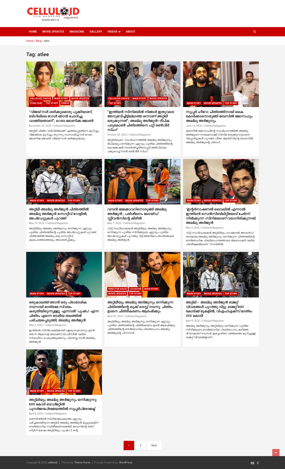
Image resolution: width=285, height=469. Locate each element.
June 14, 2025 (194, 125)
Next (154, 445)
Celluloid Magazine (64, 125)
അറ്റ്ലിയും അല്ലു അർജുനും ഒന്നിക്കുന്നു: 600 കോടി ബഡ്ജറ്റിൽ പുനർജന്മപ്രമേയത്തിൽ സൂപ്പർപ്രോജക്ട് (63, 404)
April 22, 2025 (115, 316)
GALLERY (96, 31)
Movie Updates (80, 98)
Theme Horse (82, 462)
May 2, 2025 (36, 325)
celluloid (52, 462)
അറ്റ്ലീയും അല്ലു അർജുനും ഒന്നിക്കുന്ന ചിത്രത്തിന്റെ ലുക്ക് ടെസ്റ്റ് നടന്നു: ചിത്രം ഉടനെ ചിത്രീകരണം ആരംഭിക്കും (140, 306)
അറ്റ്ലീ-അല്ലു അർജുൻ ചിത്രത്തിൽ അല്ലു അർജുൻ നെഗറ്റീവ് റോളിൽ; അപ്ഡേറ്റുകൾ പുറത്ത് (59, 213)
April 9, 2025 (193, 320)
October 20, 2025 (117, 134)
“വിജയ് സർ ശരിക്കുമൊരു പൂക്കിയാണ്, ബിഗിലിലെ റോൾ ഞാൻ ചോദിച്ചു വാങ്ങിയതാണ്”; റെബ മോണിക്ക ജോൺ (61, 116)
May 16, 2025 (36, 223)
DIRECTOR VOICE (117, 289)
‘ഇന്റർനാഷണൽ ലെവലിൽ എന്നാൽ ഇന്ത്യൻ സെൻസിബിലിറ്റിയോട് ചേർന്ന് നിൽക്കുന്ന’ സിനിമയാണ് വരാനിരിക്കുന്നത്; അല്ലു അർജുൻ (221, 216)
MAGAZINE (77, 31)
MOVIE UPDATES (53, 31)
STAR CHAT (36, 103)
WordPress (125, 462)
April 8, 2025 (36, 413)
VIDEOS (112, 31)
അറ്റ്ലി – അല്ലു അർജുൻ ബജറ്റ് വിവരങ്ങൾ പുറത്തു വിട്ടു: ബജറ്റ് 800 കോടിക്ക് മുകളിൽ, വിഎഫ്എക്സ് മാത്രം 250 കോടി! (219, 309)
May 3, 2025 (193, 227)
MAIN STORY (61, 98)
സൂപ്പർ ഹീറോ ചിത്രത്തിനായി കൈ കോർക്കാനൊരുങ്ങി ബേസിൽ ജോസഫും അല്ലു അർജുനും (219, 116)
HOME (33, 31)
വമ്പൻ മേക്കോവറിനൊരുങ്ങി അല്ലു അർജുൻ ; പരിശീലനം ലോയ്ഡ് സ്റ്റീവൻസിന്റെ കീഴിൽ (136, 213)
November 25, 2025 (40, 125)
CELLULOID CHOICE (40, 98)
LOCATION (135, 289)
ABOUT (130, 31)
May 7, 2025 (114, 223)
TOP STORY (52, 103)
